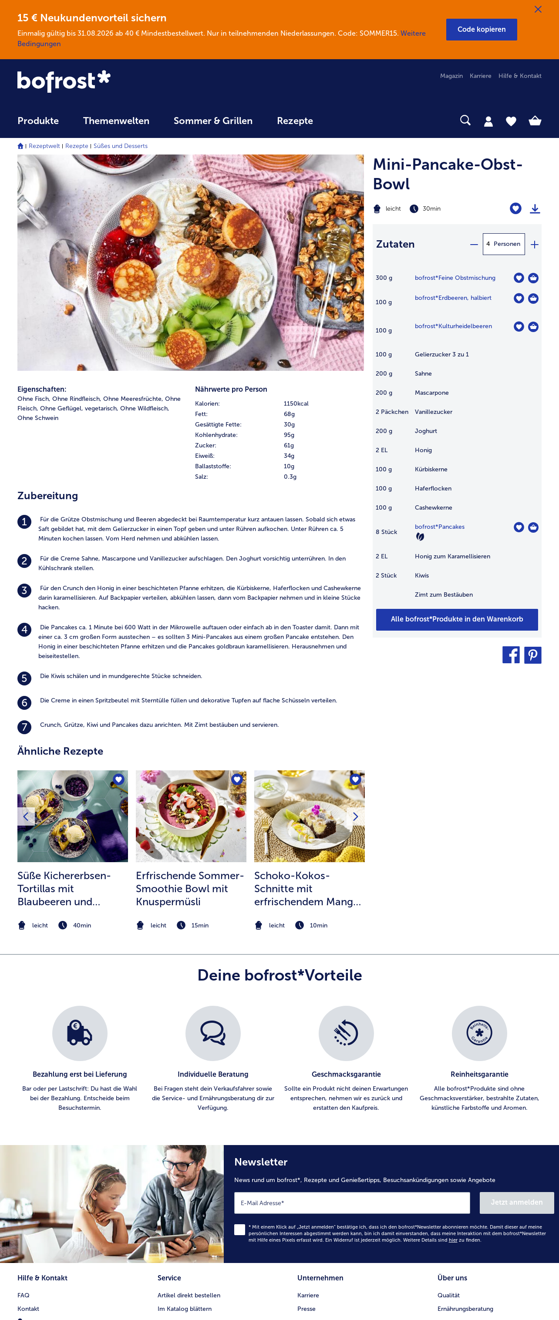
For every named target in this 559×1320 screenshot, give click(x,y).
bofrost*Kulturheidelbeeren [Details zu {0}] (453, 326)
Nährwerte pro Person (231, 389)
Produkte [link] (38, 121)
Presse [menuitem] (306, 1309)
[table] (457, 440)
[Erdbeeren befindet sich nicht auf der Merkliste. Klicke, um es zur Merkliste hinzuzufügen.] (519, 298)
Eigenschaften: (42, 389)
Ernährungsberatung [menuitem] (465, 1309)
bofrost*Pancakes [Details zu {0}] (440, 527)
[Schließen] (538, 9)
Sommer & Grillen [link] (213, 121)
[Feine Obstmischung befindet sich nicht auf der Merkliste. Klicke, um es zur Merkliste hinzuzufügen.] (519, 278)
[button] (481, 29)
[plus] (534, 244)
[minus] (474, 244)
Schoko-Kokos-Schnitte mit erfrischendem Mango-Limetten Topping (309, 888)
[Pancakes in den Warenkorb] (533, 527)
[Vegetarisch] (420, 536)
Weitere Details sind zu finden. (442, 1240)
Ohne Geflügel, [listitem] (61, 408)
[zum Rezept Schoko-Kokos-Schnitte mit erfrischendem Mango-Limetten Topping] (309, 816)
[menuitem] (38, 125)
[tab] (488, 121)
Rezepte (76, 146)
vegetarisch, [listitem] (101, 408)
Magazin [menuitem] (451, 76)
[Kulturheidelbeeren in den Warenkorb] (533, 327)
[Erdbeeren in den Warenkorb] (533, 298)
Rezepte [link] (295, 121)
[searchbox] (343, 120)
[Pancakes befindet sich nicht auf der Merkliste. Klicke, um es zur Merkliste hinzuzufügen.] (519, 527)
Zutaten (395, 244)
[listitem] (190, 529)
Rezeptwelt (44, 146)
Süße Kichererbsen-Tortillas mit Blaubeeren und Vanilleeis (64, 888)
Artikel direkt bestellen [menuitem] (189, 1295)
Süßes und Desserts (121, 146)
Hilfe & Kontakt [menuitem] (520, 76)
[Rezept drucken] (535, 208)
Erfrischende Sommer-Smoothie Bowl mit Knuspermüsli (190, 888)
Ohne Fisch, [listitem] (34, 399)
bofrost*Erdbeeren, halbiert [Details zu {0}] (453, 298)
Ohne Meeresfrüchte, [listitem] (133, 399)
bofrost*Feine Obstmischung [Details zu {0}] (455, 278)
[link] (96, 82)
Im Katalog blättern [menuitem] (185, 1309)
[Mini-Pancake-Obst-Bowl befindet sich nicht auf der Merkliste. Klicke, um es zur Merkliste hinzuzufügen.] (516, 208)
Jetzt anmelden (517, 1202)
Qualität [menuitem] (449, 1295)
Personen (507, 244)
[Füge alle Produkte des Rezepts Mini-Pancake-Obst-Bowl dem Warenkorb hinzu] (457, 620)
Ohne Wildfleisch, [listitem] (144, 408)
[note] (72, 925)
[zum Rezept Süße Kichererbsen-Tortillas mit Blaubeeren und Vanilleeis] (72, 816)
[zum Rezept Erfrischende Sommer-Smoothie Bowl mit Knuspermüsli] (191, 816)
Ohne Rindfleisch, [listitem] (76, 399)
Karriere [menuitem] (481, 76)
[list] (279, 1059)
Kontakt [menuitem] (28, 1309)
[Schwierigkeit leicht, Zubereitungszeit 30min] (427, 208)
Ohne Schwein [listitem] (37, 418)
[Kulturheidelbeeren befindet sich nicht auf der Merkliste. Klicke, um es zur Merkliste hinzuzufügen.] (519, 327)
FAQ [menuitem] (23, 1295)
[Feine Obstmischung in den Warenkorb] (533, 278)
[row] (279, 404)
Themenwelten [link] (116, 121)
